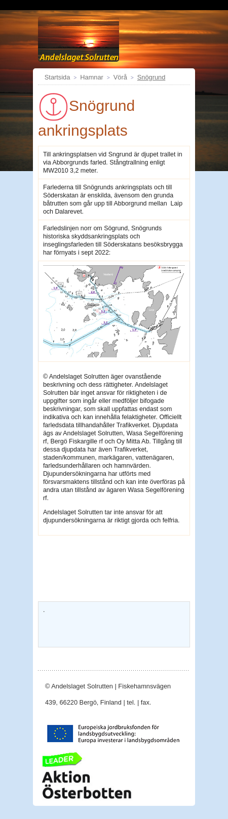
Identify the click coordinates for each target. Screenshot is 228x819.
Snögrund (151, 77)
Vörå (120, 77)
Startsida (57, 77)
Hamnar (91, 77)
